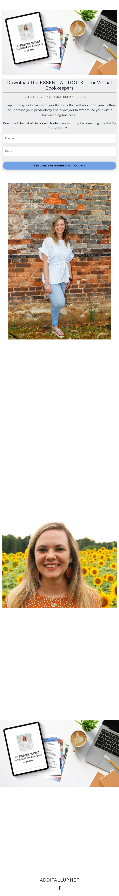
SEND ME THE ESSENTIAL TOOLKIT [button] (59, 165)
